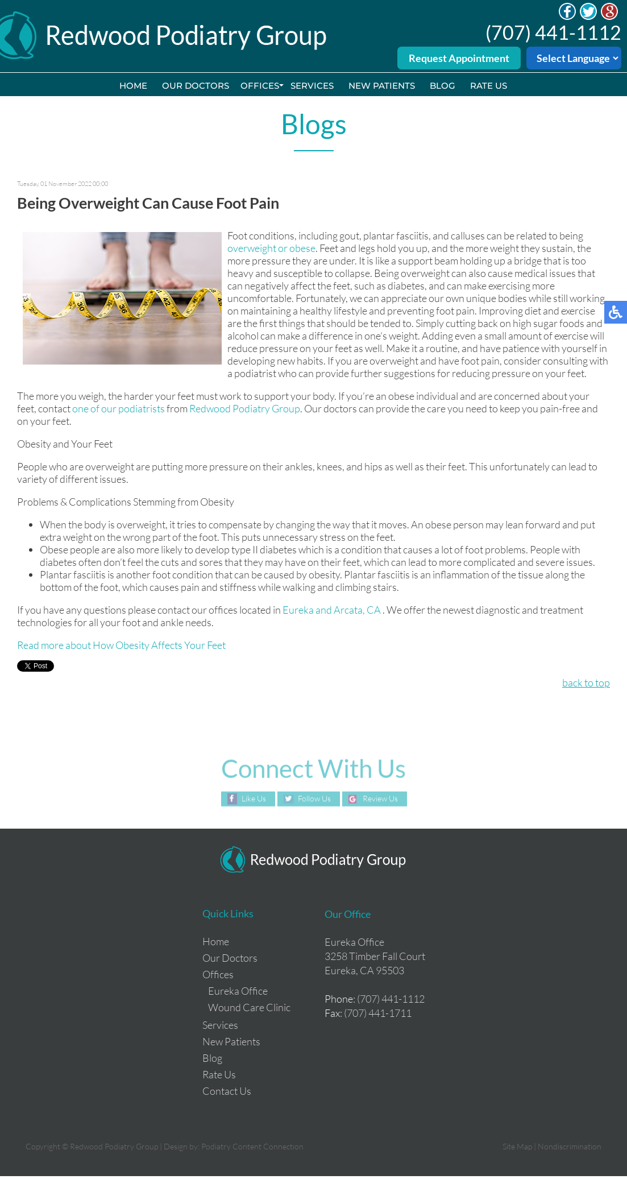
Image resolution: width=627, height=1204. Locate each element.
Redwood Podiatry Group (244, 408)
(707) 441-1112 (553, 32)
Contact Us (226, 1091)
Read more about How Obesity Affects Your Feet (121, 645)
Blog (442, 85)
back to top (586, 682)
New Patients (381, 85)
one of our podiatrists (118, 408)
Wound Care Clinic (249, 1007)
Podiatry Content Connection (252, 1146)
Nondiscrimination (569, 1146)
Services (312, 85)
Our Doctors (195, 85)
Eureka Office (238, 990)
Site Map (517, 1146)
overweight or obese (271, 248)
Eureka (298, 609)
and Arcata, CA (348, 609)
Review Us (380, 799)
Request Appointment (459, 58)
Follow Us (314, 799)
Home (133, 85)
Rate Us (488, 85)
